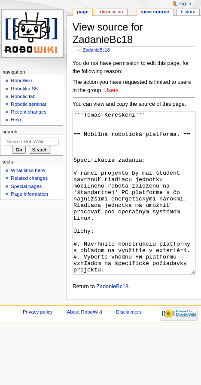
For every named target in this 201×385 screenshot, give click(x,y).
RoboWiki (21, 80)
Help (16, 119)
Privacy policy (38, 344)
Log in (185, 3)
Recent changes (28, 111)
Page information (29, 194)
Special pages (26, 186)
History (188, 11)
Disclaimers (128, 344)
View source (155, 11)
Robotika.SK (24, 88)
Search (10, 131)
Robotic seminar (28, 104)
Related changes (29, 178)
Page (82, 11)
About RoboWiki (84, 344)
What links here (28, 170)
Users (111, 90)
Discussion (111, 11)
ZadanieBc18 (96, 49)
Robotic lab (23, 96)
